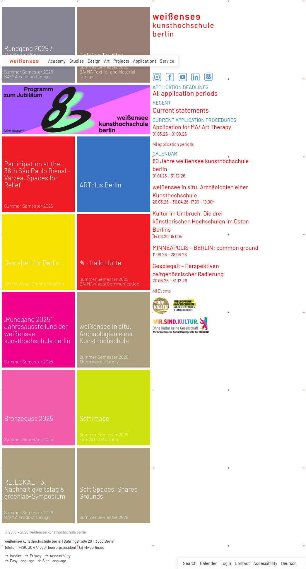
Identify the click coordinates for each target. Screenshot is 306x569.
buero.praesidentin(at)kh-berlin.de (76, 547)
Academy (57, 61)
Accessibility (265, 563)
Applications (144, 61)
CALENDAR (165, 153)
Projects (121, 61)
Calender (208, 563)
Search (189, 563)
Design (94, 61)
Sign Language (51, 560)
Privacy (33, 555)
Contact (242, 563)
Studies (76, 61)
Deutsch (289, 563)
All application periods (185, 93)
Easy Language (19, 560)
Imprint (13, 555)
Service (167, 61)
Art (107, 61)
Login (225, 563)
